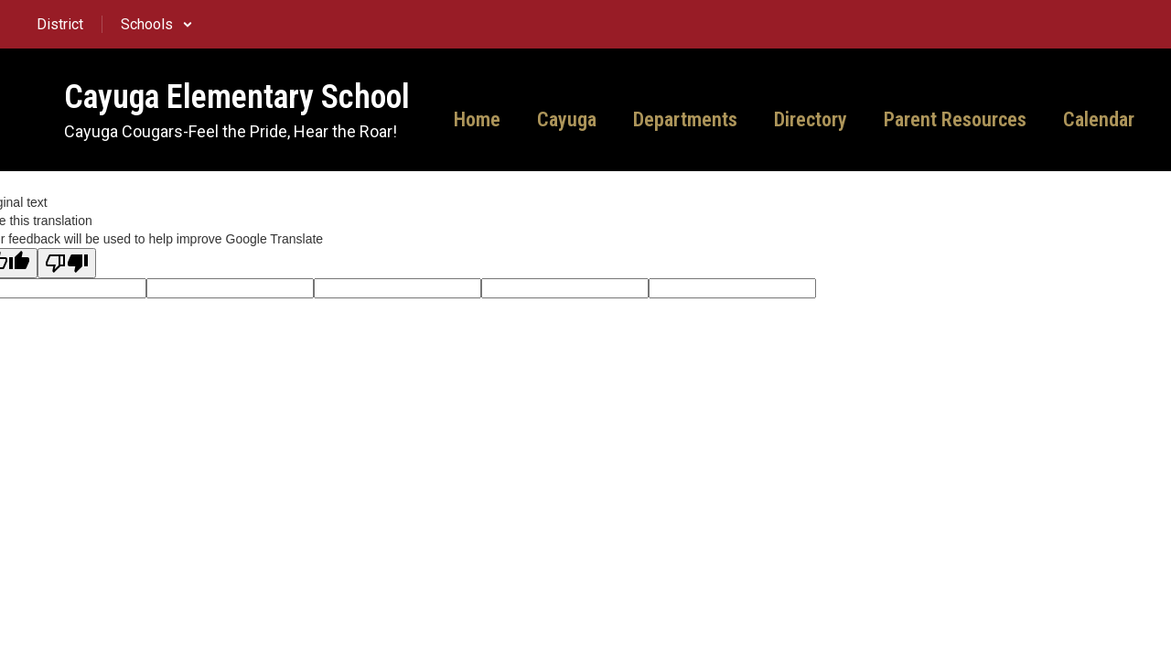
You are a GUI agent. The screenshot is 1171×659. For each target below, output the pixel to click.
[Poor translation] (67, 263)
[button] (157, 24)
